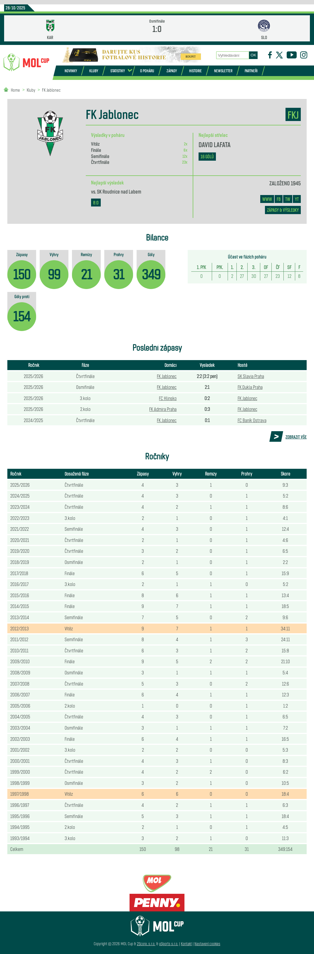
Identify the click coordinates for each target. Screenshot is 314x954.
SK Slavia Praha (251, 376)
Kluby (93, 70)
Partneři (251, 70)
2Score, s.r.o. (146, 943)
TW (287, 199)
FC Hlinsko (168, 398)
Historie (195, 70)
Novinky (71, 70)
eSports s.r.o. (168, 943)
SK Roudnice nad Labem (119, 191)
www (267, 199)
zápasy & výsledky (283, 210)
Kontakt (186, 943)
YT (297, 199)
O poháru (147, 70)
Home (15, 90)
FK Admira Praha (163, 409)
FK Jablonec (51, 90)
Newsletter (223, 70)
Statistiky (117, 70)
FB (279, 199)
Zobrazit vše (296, 436)
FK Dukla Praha (250, 387)
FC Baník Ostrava (252, 420)
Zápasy (172, 70)
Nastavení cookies (207, 943)
